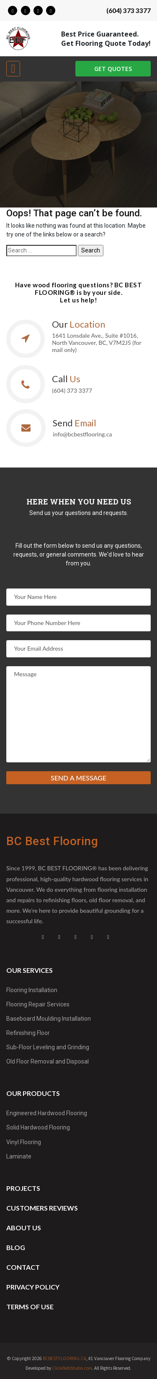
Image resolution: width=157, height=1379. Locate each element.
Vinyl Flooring (23, 1142)
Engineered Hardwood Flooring (46, 1113)
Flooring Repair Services (37, 1004)
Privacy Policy (32, 1287)
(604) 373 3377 (128, 10)
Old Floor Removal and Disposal (47, 1061)
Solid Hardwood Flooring (38, 1127)
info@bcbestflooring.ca (82, 434)
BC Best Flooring (52, 841)
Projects (23, 1188)
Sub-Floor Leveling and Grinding (47, 1047)
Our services (29, 970)
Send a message (78, 778)
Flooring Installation (31, 990)
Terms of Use (30, 1307)
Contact (23, 1267)
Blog (15, 1247)
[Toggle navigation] (13, 68)
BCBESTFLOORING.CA (64, 1358)
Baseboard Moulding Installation (48, 1018)
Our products (33, 1093)
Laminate (18, 1156)
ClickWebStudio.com (72, 1368)
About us (23, 1228)
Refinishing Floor (28, 1033)
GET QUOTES (113, 69)
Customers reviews (42, 1208)
